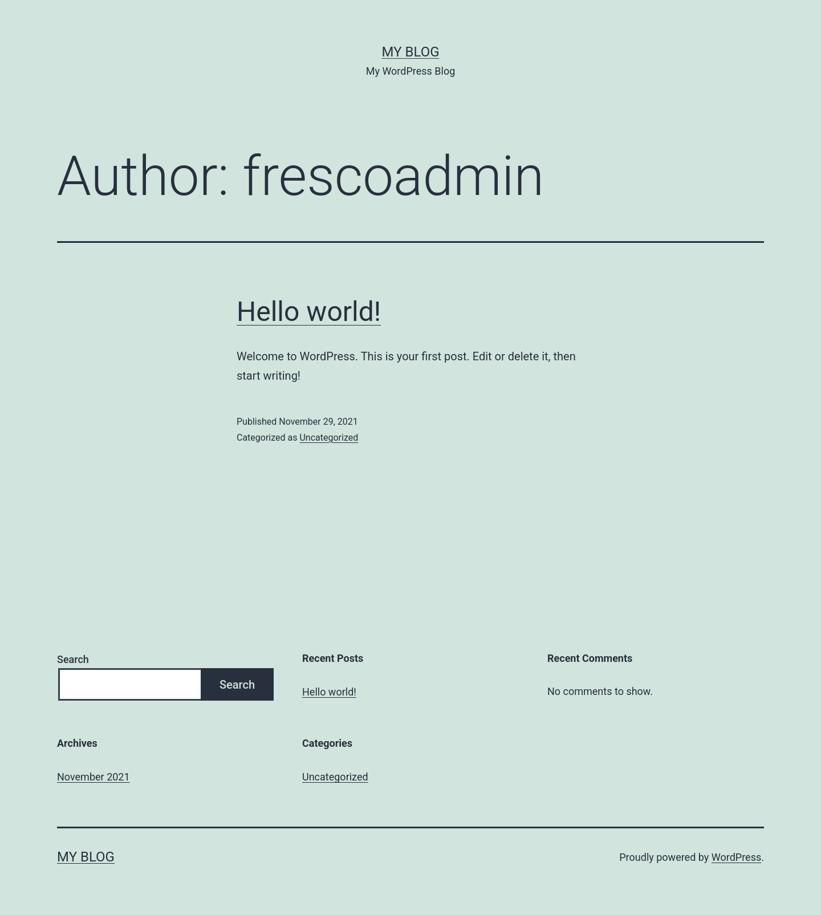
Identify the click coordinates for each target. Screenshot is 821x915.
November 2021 (93, 777)
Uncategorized (328, 437)
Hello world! (309, 311)
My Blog (411, 52)
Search (73, 659)
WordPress (736, 857)
